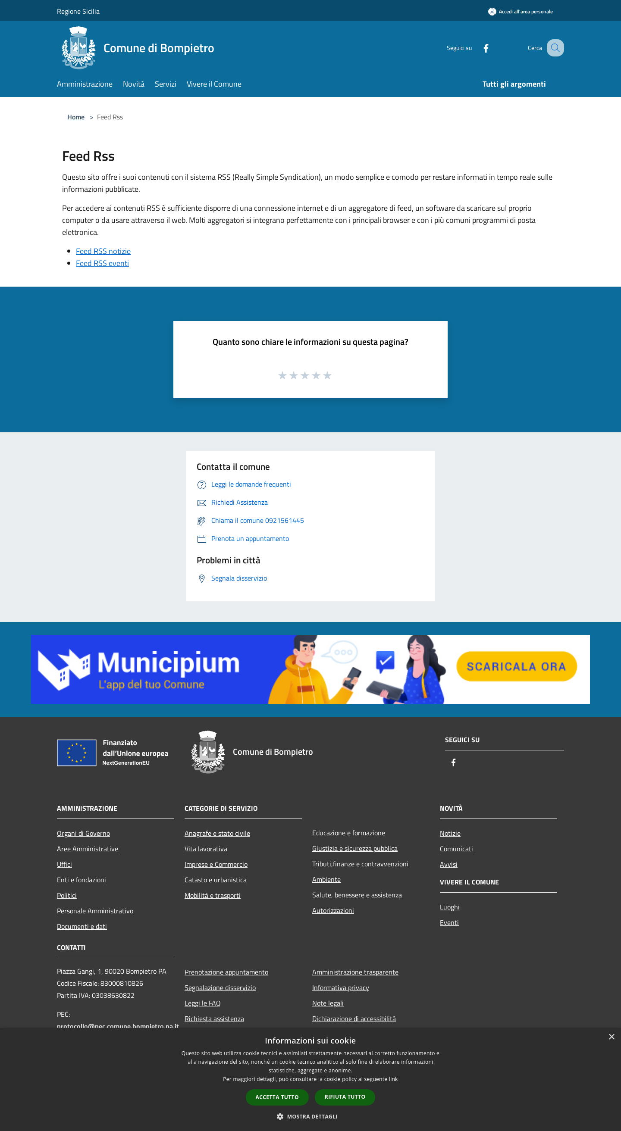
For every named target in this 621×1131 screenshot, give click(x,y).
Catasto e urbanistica (216, 880)
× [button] (611, 1037)
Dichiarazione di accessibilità (354, 1018)
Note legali (328, 1003)
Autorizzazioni (333, 910)
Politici (67, 895)
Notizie (450, 833)
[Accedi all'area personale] (520, 11)
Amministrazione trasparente (355, 972)
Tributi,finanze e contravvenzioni (360, 864)
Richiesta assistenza (214, 1018)
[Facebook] (477, 47)
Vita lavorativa (206, 849)
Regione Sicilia (78, 11)
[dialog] (310, 1079)
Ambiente (326, 879)
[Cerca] (553, 47)
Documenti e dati (82, 926)
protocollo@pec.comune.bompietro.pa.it (118, 1026)
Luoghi (450, 907)
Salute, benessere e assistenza (357, 895)
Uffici (64, 864)
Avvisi (449, 864)
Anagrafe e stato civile (217, 833)
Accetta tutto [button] (277, 1097)
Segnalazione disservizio (220, 987)
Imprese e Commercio (216, 864)
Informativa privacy (340, 987)
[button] (310, 1116)
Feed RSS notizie (103, 251)
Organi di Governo (83, 833)
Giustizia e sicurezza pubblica (355, 848)
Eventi (449, 922)
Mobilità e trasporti (213, 895)
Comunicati (456, 849)
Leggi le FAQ (203, 1003)
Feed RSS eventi (102, 263)
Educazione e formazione (348, 833)
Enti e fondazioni (81, 880)
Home (76, 117)
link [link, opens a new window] (393, 1079)
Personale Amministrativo (95, 911)
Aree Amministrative (87, 849)
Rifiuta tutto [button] (345, 1096)
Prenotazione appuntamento (226, 972)
